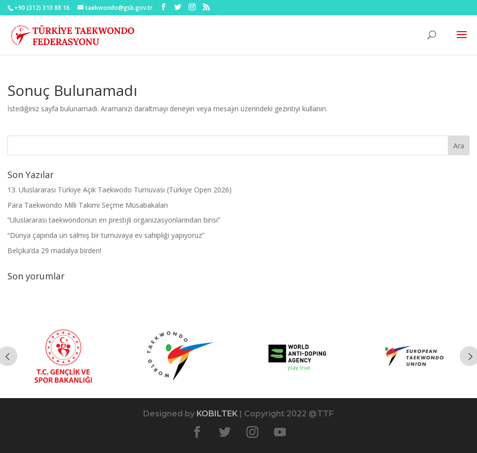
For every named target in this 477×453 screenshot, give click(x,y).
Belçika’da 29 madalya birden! (54, 250)
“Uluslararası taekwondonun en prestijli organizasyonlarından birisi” (113, 220)
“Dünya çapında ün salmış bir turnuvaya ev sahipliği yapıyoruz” (105, 235)
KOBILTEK (217, 413)
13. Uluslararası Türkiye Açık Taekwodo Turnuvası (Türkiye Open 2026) (119, 189)
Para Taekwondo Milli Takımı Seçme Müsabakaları (87, 205)
